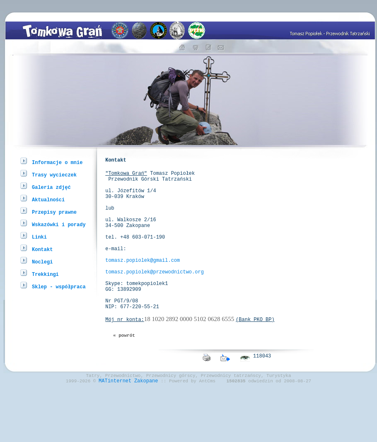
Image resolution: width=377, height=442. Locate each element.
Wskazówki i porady (59, 224)
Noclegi (42, 261)
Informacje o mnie (57, 162)
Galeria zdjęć (51, 187)
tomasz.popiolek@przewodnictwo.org (154, 297)
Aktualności (48, 199)
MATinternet (115, 422)
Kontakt (42, 249)
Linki (39, 236)
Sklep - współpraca (59, 286)
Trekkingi (45, 274)
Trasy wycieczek (54, 174)
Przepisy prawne (54, 211)
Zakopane (146, 422)
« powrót (124, 372)
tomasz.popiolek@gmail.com (142, 283)
